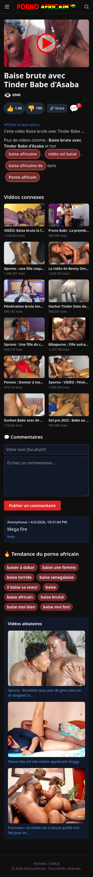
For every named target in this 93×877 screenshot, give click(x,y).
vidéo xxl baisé (62, 154)
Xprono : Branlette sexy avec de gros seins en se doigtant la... (44, 693)
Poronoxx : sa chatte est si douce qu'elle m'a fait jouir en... (43, 830)
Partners (40, 863)
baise (51, 587)
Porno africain (22, 177)
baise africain (20, 597)
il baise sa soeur (22, 587)
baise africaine (23, 154)
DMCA (55, 863)
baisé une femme (59, 567)
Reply (11, 537)
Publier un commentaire (32, 505)
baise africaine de (26, 165)
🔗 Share (57, 108)
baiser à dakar (20, 567)
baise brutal (52, 597)
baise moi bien (21, 607)
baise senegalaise (56, 577)
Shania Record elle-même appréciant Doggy (43, 761)
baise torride (19, 577)
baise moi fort (56, 607)
